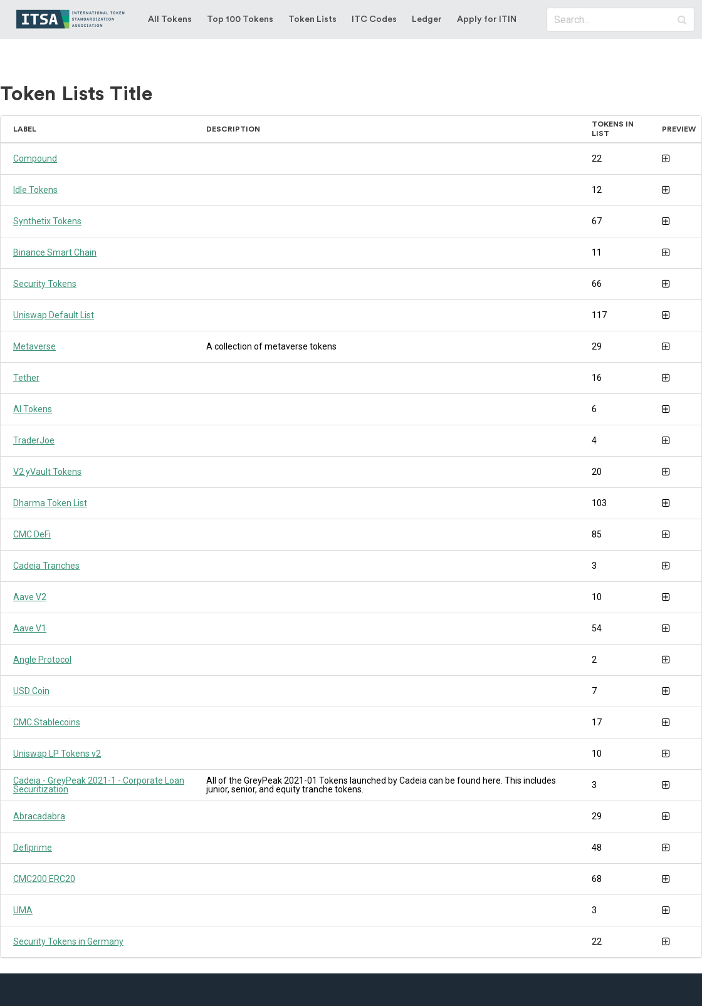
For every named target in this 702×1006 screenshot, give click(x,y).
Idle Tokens (35, 190)
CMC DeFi (32, 534)
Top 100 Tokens (240, 19)
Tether (26, 378)
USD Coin (31, 691)
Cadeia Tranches (46, 566)
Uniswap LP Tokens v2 (57, 754)
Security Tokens (44, 284)
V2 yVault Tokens (47, 472)
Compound (35, 158)
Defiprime (32, 848)
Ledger (427, 19)
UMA (23, 910)
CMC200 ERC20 (44, 879)
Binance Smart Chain (55, 252)
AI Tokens (32, 409)
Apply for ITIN (486, 19)
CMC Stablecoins (46, 722)
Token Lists (312, 19)
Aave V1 (29, 628)
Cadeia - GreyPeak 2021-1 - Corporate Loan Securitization (98, 784)
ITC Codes (374, 19)
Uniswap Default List (53, 315)
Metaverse (34, 346)
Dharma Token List (50, 503)
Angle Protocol (42, 660)
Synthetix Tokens (47, 221)
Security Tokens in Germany (68, 941)
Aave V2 (29, 597)
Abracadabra (39, 816)
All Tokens (170, 19)
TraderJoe (34, 440)
